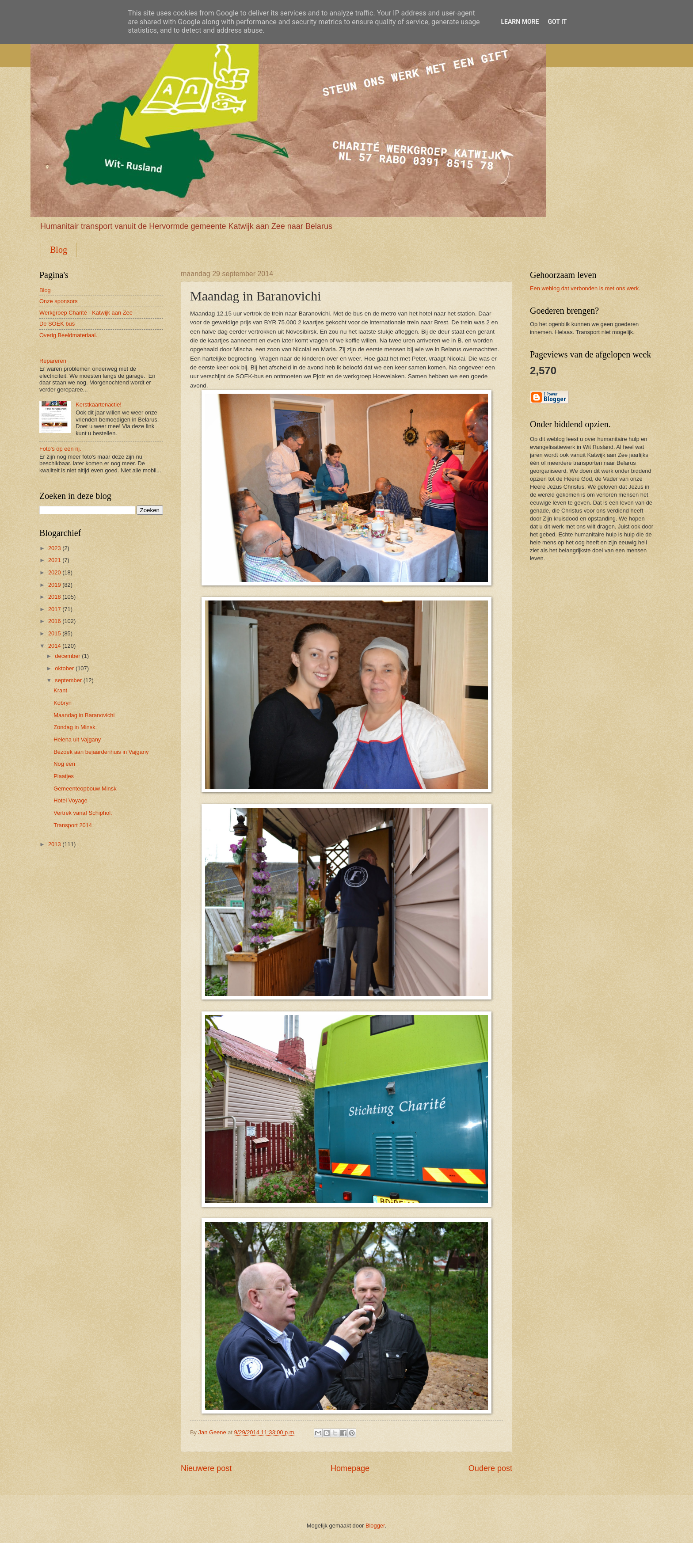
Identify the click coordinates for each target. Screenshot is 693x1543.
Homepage (350, 1468)
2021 (54, 560)
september (68, 680)
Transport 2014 (72, 825)
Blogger (375, 1525)
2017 (54, 609)
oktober (64, 668)
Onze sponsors (58, 301)
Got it (557, 21)
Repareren (52, 360)
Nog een (64, 763)
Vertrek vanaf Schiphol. (82, 813)
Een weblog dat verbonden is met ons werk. (585, 288)
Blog (58, 250)
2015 (54, 633)
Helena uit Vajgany (77, 739)
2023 (54, 548)
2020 (54, 572)
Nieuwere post (206, 1468)
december (67, 656)
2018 (54, 596)
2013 (54, 844)
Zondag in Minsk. (75, 727)
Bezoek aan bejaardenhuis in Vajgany (100, 752)
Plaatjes (63, 776)
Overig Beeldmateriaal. (68, 335)
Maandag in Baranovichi (83, 715)
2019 (54, 584)
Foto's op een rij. (60, 448)
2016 (54, 621)
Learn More (520, 21)
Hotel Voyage (70, 800)
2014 (54, 645)
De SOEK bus (57, 323)
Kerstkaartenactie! (99, 404)
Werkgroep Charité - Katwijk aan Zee (86, 312)
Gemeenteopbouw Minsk (84, 788)
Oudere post (490, 1468)
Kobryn (62, 702)
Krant (60, 690)
